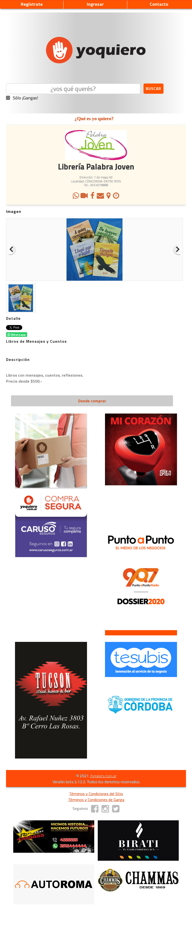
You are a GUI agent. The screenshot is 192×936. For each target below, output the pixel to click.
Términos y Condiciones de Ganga (96, 800)
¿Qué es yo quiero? (94, 118)
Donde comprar (92, 401)
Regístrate (32, 4)
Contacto (159, 4)
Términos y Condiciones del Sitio (96, 794)
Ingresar (95, 4)
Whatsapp (17, 334)
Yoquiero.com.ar (103, 775)
